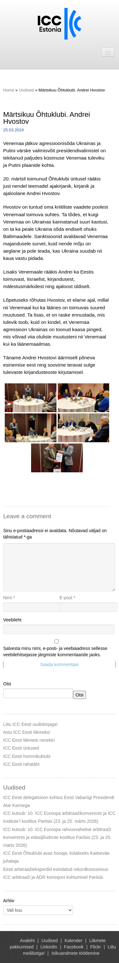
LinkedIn (48, 946)
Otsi (7, 683)
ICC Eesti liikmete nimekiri (29, 740)
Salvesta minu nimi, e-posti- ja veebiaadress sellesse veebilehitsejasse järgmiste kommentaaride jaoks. (55, 651)
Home (8, 90)
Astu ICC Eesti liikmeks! (26, 732)
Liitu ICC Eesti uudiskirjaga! (30, 724)
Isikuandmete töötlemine (75, 953)
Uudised (26, 90)
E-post (68, 597)
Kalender (74, 940)
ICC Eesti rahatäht (21, 764)
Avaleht (27, 940)
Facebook (73, 946)
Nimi (9, 597)
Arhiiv (8, 900)
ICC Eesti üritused (21, 748)
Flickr (95, 946)
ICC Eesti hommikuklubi (26, 756)
